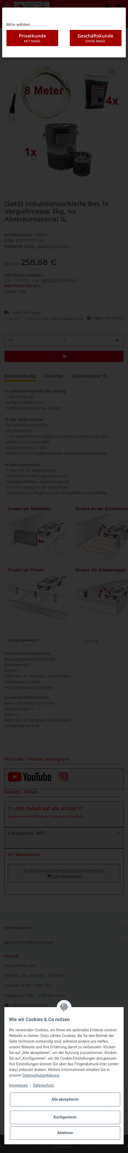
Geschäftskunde (96, 38)
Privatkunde (32, 38)
